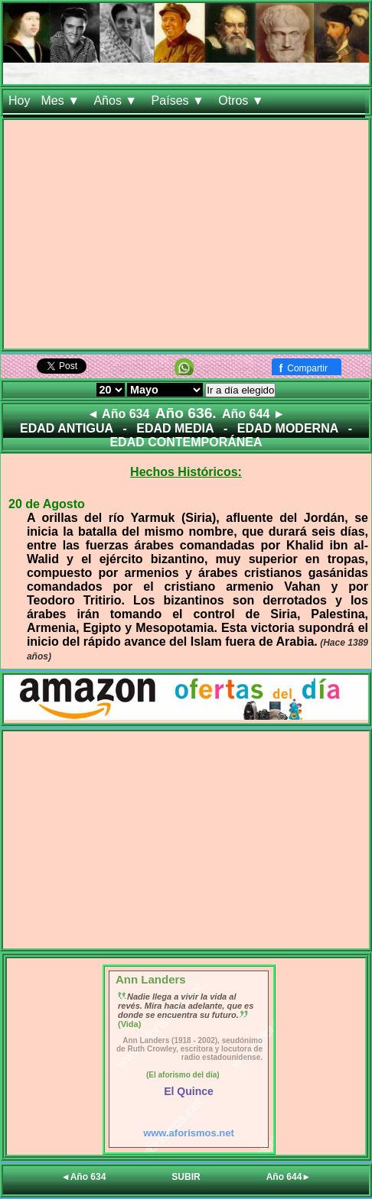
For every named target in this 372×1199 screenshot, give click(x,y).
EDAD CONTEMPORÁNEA (185, 442)
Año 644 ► (254, 413)
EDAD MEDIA (175, 428)
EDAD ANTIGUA (66, 428)
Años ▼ (116, 100)
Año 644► (289, 1176)
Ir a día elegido (240, 390)
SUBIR (185, 1176)
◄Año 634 (83, 1176)
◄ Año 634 (117, 413)
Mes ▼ (62, 100)
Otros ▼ (242, 100)
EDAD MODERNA (287, 428)
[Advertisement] (186, 237)
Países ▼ (180, 100)
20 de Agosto (46, 503)
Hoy (19, 100)
